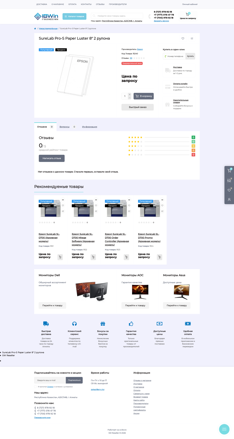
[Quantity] (124, 96)
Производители (118, 4)
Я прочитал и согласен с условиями (55, 387)
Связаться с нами (141, 393)
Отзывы (100, 4)
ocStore (122, 430)
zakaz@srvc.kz (97, 389)
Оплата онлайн (180, 84)
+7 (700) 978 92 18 (163, 17)
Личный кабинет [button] (190, 4)
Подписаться (74, 380)
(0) (131, 58)
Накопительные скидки (180, 101)
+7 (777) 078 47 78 (164, 14)
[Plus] (129, 94)
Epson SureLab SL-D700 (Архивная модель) (49, 238)
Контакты (86, 4)
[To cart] (60, 257)
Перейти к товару (52, 305)
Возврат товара (140, 397)
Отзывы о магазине (142, 380)
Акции (136, 413)
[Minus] (129, 98)
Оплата (72, 4)
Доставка (41, 4)
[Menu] (74, 16)
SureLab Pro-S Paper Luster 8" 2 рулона (23, 352)
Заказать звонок (161, 21)
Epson (140, 49)
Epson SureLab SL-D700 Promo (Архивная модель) (149, 238)
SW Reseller (8, 355)
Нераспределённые (48, 28)
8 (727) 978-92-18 (163, 11)
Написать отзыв (52, 158)
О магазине (57, 4)
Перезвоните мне (42, 417)
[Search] (94, 16)
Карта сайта (138, 400)
